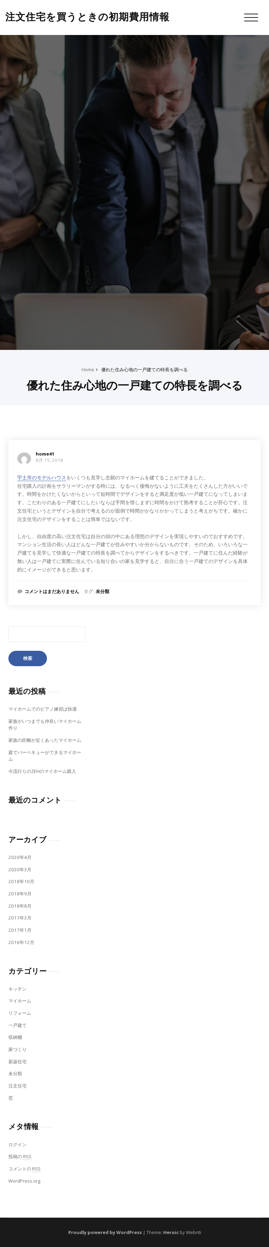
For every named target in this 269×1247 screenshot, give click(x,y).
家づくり (17, 1049)
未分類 (102, 591)
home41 (45, 454)
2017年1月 (20, 930)
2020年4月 (20, 857)
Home (88, 369)
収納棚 (15, 1037)
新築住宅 (17, 1061)
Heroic (171, 1232)
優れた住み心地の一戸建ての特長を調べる (144, 369)
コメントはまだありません (52, 591)
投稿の (20, 1156)
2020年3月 (20, 869)
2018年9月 (20, 893)
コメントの (24, 1168)
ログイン (17, 1144)
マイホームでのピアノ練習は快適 (42, 709)
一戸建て (17, 1025)
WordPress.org (24, 1181)
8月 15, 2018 (49, 460)
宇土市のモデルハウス (41, 477)
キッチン (17, 989)
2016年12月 (21, 942)
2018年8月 (20, 906)
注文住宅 (17, 1086)
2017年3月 (20, 918)
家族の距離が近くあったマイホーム (44, 740)
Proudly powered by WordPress (105, 1232)
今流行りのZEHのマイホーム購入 (42, 771)
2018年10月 (21, 881)
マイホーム (19, 1001)
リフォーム (19, 1013)
